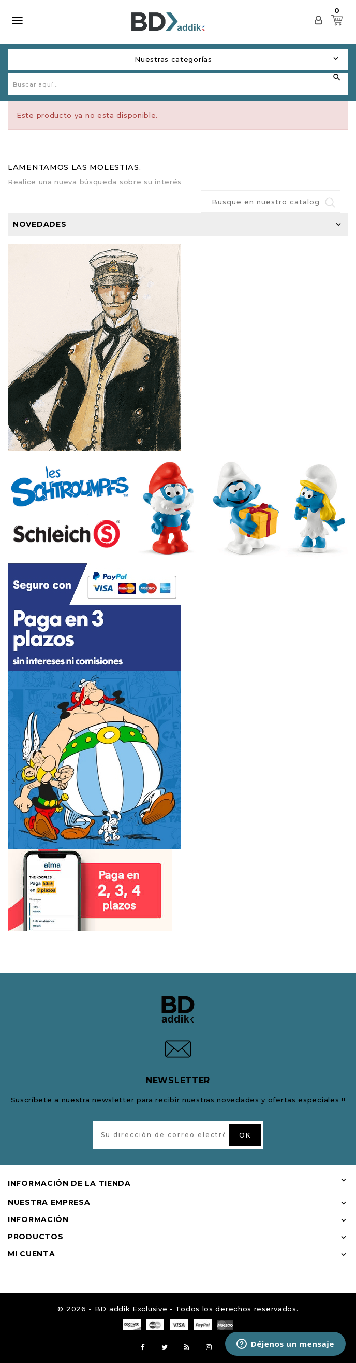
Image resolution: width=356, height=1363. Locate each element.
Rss (187, 1347)
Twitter (165, 1347)
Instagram (209, 1347)
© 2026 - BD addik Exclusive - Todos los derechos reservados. (177, 1308)
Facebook (143, 1347)
